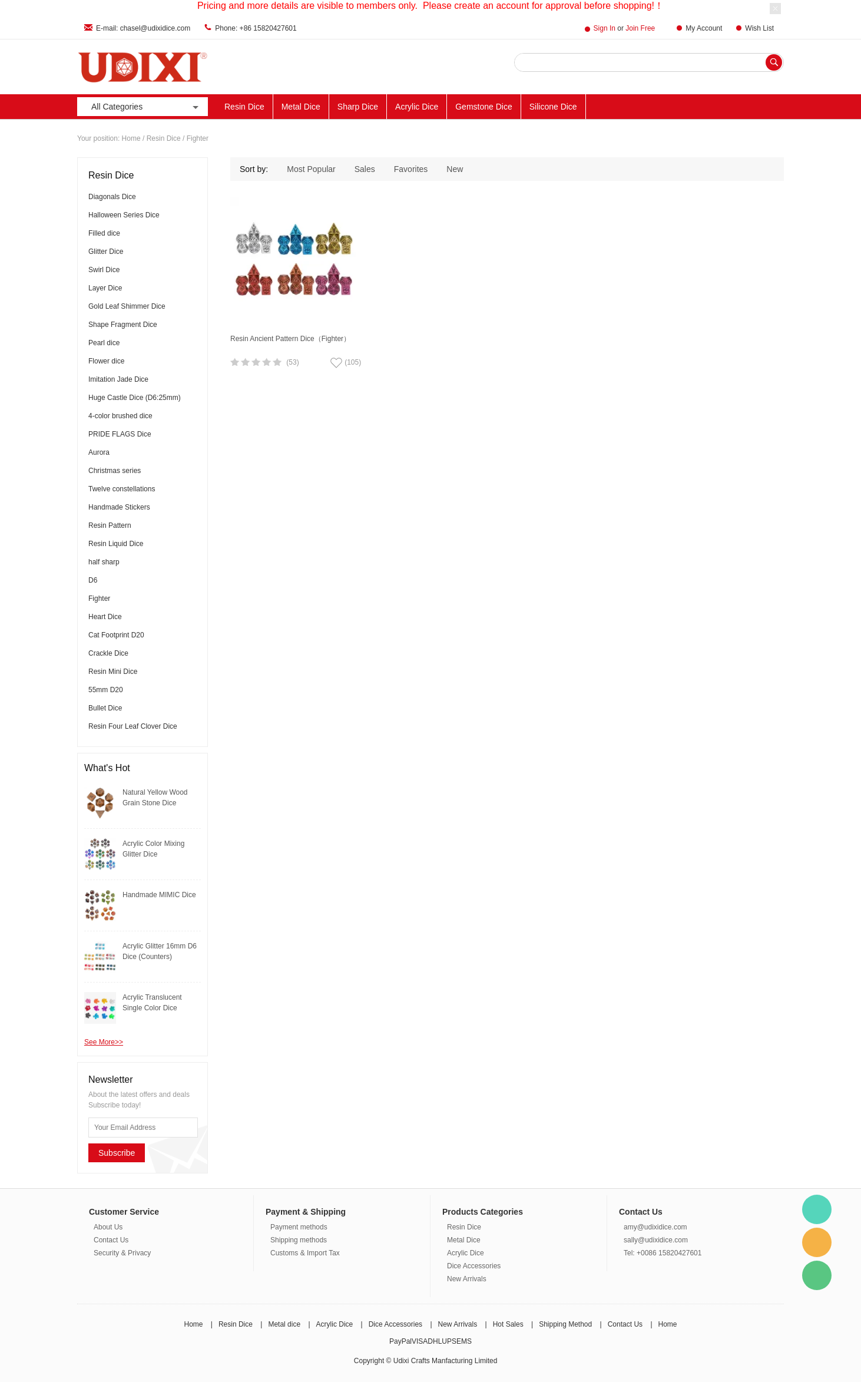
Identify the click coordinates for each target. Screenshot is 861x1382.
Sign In (604, 28)
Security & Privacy (122, 1253)
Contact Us (111, 1240)
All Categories (146, 107)
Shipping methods (298, 1240)
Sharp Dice (357, 106)
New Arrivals (744, 106)
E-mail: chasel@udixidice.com (143, 28)
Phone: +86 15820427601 (255, 28)
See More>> (103, 1042)
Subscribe (116, 1153)
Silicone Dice (553, 106)
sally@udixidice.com (656, 1240)
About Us (108, 1227)
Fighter (197, 138)
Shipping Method (565, 1324)
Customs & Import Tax (305, 1253)
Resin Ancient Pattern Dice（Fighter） (290, 339)
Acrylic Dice (416, 106)
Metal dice (284, 1324)
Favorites (411, 169)
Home (131, 138)
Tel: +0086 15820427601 (662, 1253)
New (454, 169)
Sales (365, 169)
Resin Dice (244, 106)
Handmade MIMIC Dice (159, 895)
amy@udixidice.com (655, 1227)
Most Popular (311, 169)
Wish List (759, 28)
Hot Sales (508, 1324)
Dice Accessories (474, 1266)
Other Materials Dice (632, 106)
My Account (704, 28)
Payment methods (298, 1227)
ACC (695, 106)
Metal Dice (301, 106)
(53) (292, 362)
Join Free (640, 28)
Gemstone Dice (483, 106)
